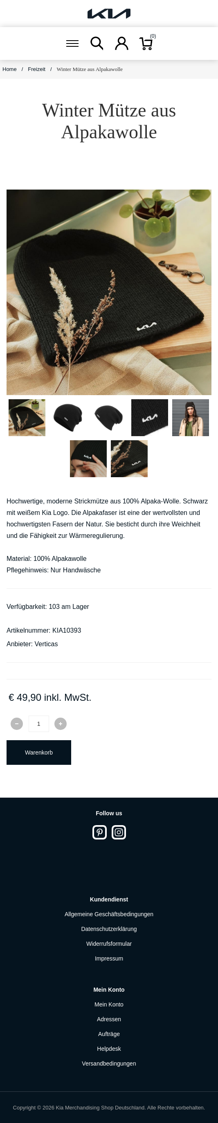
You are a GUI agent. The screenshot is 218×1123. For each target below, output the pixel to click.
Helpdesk (109, 1048)
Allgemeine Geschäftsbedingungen (109, 914)
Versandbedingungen (109, 1063)
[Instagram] (119, 832)
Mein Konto (109, 1004)
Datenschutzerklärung (109, 929)
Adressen (109, 1019)
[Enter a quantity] (39, 724)
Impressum (109, 958)
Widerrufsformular (109, 943)
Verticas (46, 643)
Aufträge (109, 1034)
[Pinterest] (99, 832)
